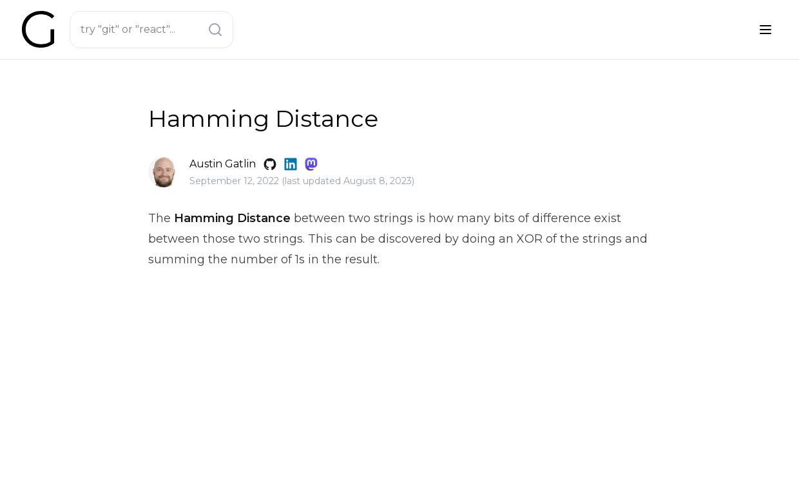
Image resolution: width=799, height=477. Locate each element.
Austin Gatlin (222, 164)
